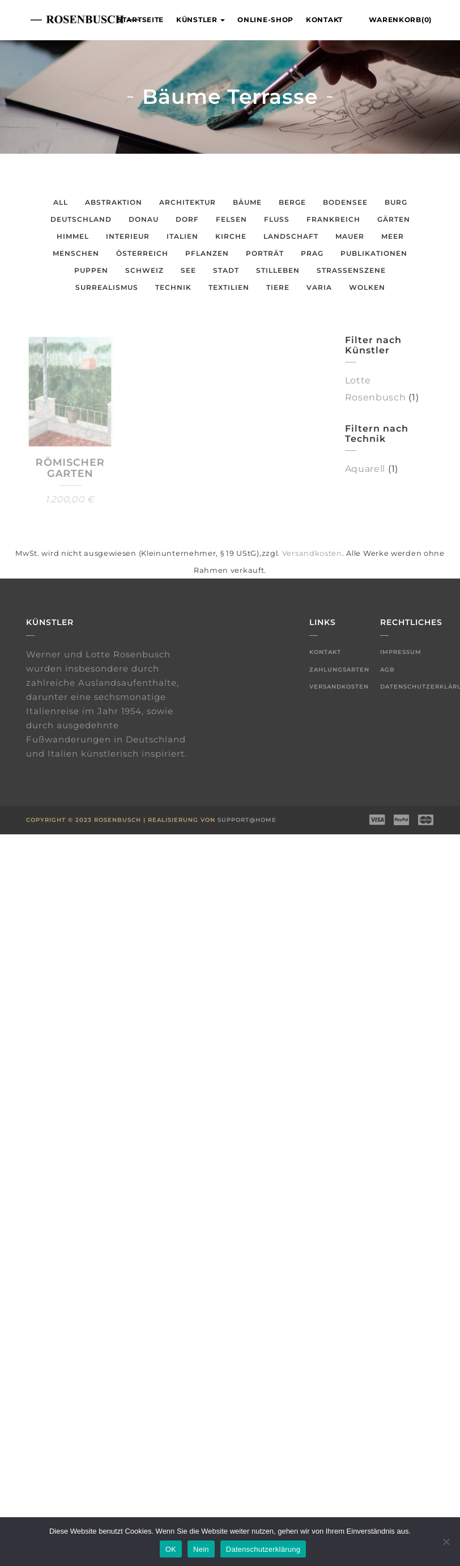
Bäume (247, 202)
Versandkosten (312, 553)
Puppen (91, 270)
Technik (173, 287)
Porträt (265, 253)
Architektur (187, 202)
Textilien (228, 287)
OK (170, 1549)
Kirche (230, 236)
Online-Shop (265, 19)
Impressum (400, 652)
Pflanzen (207, 253)
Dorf (187, 219)
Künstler (200, 19)
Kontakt (324, 19)
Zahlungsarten (339, 669)
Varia (319, 287)
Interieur (128, 236)
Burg (396, 202)
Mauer (349, 236)
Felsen (231, 219)
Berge (292, 202)
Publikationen (373, 253)
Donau (144, 219)
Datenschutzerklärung (263, 1549)
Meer (392, 236)
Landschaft (290, 236)
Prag (312, 253)
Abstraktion (113, 202)
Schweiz (144, 270)
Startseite (140, 19)
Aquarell (365, 468)
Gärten (393, 219)
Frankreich (333, 219)
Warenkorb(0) (400, 19)
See (188, 270)
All (60, 202)
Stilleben (278, 270)
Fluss (276, 219)
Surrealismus (106, 287)
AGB (387, 669)
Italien (182, 236)
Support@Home (247, 820)
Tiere (277, 287)
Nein (201, 1549)
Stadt (226, 270)
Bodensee (345, 202)
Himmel (73, 236)
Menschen (76, 253)
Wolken (367, 287)
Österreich (142, 253)
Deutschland (81, 219)
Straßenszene (351, 270)
